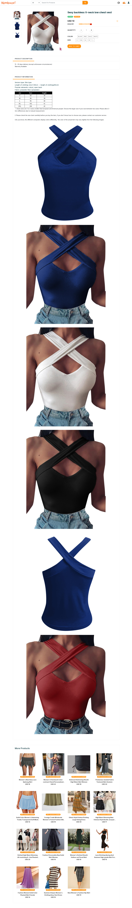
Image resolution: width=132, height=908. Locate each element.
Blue (90, 36)
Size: (69, 40)
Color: (70, 36)
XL (85, 40)
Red (85, 36)
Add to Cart (74, 46)
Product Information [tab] (24, 77)
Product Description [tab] (23, 58)
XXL (81, 40)
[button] (119, 2)
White (96, 36)
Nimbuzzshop (85, 24)
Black (80, 36)
